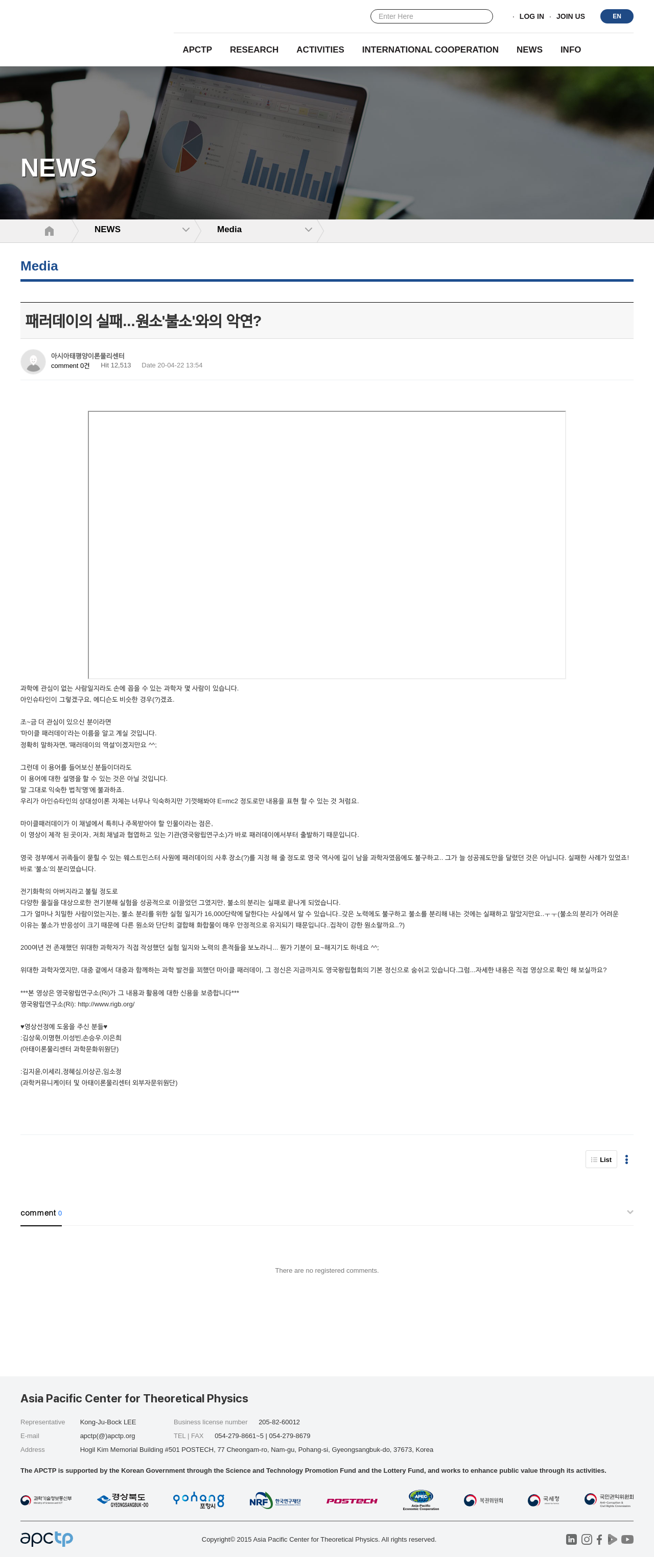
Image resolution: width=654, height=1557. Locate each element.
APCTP (197, 50)
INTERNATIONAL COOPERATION (430, 50)
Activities (320, 50)
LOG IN (532, 17)
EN (617, 16)
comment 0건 (70, 365)
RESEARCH (254, 50)
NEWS (530, 50)
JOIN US (570, 17)
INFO (570, 50)
